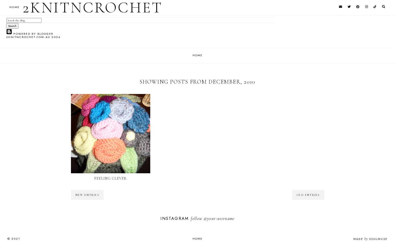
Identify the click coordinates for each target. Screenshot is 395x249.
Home (198, 55)
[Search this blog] (24, 20)
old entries (308, 195)
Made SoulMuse (370, 239)
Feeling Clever (110, 178)
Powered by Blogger (29, 34)
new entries (87, 195)
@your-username (219, 218)
